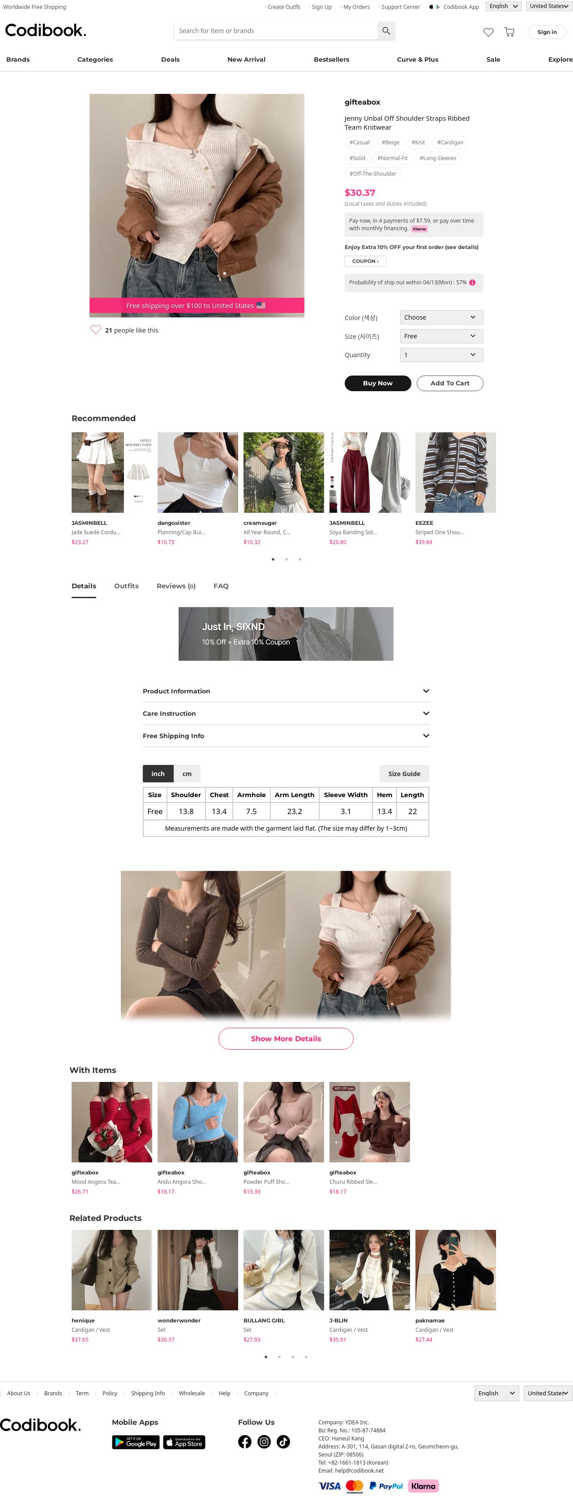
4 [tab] (306, 1356)
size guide (404, 773)
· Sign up (320, 7)
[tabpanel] (115, 490)
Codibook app (461, 7)
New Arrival (246, 59)
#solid (357, 158)
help (225, 1393)
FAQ (221, 586)
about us (18, 1393)
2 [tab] (286, 559)
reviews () (176, 586)
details (84, 586)
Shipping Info (148, 1393)
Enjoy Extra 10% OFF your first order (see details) (412, 247)
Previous (64, 490)
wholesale (192, 1393)
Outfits (126, 586)
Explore (560, 59)
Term (82, 1393)
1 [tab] (273, 559)
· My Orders (355, 7)
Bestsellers (331, 59)
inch (158, 773)
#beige (391, 142)
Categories (95, 59)
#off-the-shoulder (373, 173)
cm (187, 773)
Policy (110, 1393)
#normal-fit (392, 158)
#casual (360, 142)
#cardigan (450, 142)
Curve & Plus (417, 59)
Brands (18, 59)
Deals (170, 59)
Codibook (45, 30)
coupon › (365, 261)
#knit (418, 142)
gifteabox (363, 102)
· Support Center (399, 7)
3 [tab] (299, 559)
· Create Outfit (282, 7)
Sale (493, 59)
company (256, 1393)
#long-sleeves (438, 158)
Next (508, 490)
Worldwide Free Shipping (34, 7)
